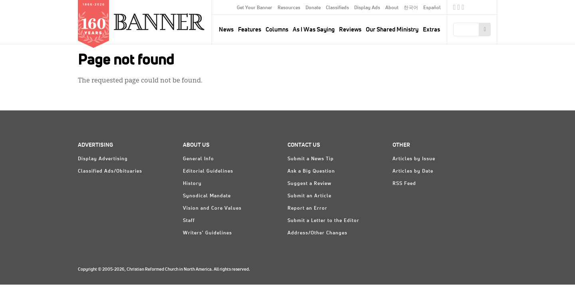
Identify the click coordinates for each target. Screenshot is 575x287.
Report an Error (307, 208)
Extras (431, 30)
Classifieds (337, 8)
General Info (198, 159)
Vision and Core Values (212, 208)
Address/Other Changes (317, 233)
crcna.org (487, 7)
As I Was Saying (314, 30)
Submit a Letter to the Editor (323, 220)
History (192, 183)
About (392, 8)
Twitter (459, 8)
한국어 (411, 8)
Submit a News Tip (311, 159)
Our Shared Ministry (392, 30)
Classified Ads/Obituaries (110, 171)
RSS (463, 8)
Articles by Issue (414, 159)
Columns (277, 30)
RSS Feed (404, 183)
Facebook (454, 8)
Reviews (350, 30)
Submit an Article (309, 196)
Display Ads (367, 8)
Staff (189, 220)
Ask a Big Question (311, 171)
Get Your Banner (254, 8)
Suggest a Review (309, 183)
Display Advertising (103, 159)
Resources (289, 8)
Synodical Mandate (207, 196)
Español (432, 8)
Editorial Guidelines (208, 171)
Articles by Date (413, 171)
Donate (313, 8)
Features (249, 30)
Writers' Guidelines (207, 233)
